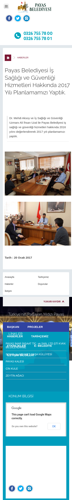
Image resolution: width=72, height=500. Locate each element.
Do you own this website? (25, 426)
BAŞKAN (13, 326)
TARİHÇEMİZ (39, 336)
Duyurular (43, 284)
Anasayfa (9, 277)
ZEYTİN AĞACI (15, 375)
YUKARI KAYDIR (52, 301)
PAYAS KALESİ (15, 361)
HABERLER (15, 336)
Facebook (9, 18)
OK (54, 426)
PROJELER (35, 326)
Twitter (17, 18)
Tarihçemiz (43, 277)
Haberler (9, 284)
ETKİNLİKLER (16, 345)
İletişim (8, 291)
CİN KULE (12, 368)
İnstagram (26, 18)
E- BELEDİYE (43, 345)
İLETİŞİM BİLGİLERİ (20, 355)
